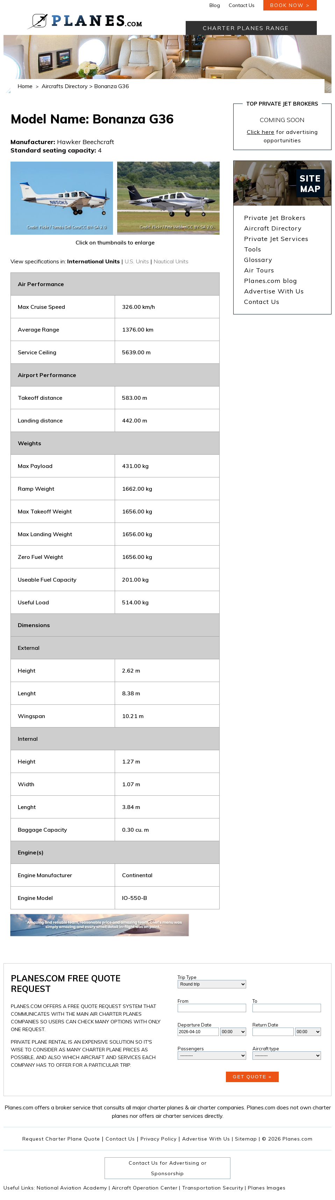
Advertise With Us (274, 291)
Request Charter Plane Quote (61, 1139)
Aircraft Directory (273, 228)
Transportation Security (214, 1188)
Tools (252, 249)
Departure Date (195, 1025)
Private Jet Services (276, 239)
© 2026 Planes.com (287, 1139)
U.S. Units (136, 261)
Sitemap (247, 1139)
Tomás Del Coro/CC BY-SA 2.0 (79, 227)
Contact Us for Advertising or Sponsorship (168, 1168)
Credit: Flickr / (39, 227)
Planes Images (266, 1188)
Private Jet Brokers (275, 218)
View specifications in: (38, 261)
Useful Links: (20, 1188)
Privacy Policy (159, 1139)
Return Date (265, 1025)
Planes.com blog (270, 281)
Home (25, 86)
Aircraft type (265, 1048)
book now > (290, 5)
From (183, 1001)
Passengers (191, 1048)
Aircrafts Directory (65, 86)
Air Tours (259, 270)
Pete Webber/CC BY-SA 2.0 (189, 227)
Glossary (258, 260)
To (254, 1001)
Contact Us (242, 5)
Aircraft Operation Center (146, 1188)
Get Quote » (252, 1076)
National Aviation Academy (73, 1188)
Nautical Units (171, 261)
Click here (261, 131)
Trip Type (187, 977)
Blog (214, 5)
